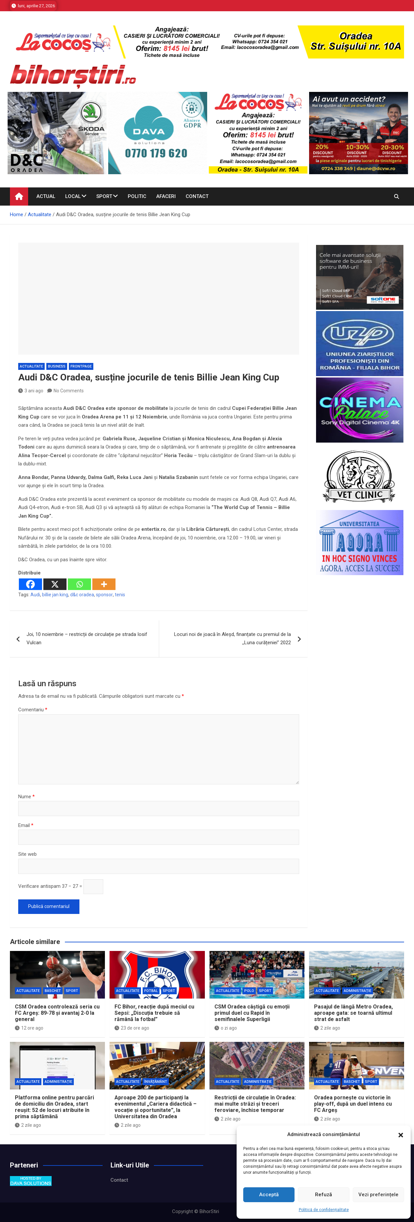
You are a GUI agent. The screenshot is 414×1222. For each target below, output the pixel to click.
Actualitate (31, 366)
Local (73, 196)
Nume (26, 797)
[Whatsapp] (79, 584)
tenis (120, 594)
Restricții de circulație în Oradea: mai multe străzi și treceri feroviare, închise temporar (255, 1103)
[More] (103, 584)
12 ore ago (29, 1028)
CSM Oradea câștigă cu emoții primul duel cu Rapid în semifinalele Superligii (252, 1013)
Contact (197, 196)
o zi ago (225, 1028)
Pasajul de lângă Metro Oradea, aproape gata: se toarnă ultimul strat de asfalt (353, 1013)
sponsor (104, 594)
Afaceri (166, 196)
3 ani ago (30, 390)
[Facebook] (30, 584)
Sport (104, 196)
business (57, 366)
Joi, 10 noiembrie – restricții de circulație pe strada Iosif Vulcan (86, 638)
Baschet (53, 991)
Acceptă (269, 1195)
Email (25, 825)
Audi (35, 594)
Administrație (357, 991)
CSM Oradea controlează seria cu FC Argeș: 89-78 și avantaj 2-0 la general (57, 1013)
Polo (249, 991)
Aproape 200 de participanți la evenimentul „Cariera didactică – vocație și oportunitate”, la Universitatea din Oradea (156, 1107)
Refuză (323, 1195)
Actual (45, 196)
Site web (27, 854)
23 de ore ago (132, 1028)
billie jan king (55, 594)
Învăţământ (155, 1082)
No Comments (69, 390)
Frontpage (81, 366)
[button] (400, 1134)
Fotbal (151, 991)
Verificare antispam (39, 886)
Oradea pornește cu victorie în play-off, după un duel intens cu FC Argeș (353, 1103)
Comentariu (32, 710)
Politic (137, 196)
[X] (55, 584)
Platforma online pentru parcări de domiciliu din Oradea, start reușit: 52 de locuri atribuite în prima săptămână (54, 1107)
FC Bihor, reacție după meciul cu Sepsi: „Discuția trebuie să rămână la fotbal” (154, 1013)
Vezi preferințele (378, 1195)
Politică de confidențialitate (324, 1209)
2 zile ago (327, 1028)
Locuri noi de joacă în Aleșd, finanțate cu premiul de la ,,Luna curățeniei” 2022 (232, 638)
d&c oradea (82, 594)
